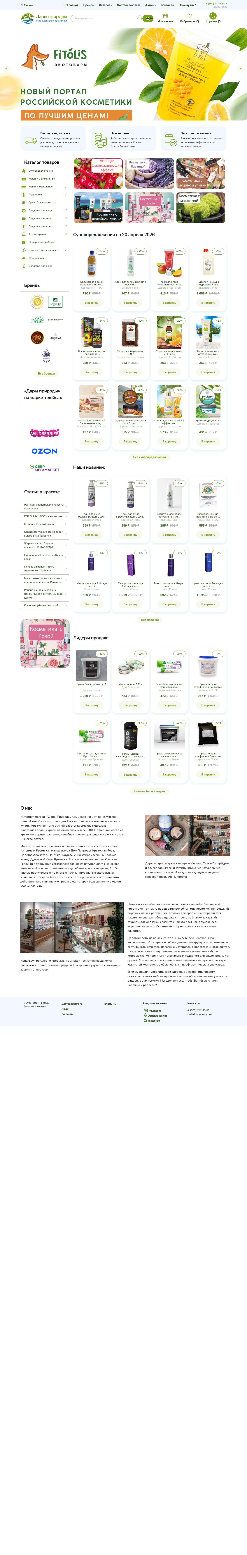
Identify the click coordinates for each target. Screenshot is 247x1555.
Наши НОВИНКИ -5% (37, 178)
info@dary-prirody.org (199, 1014)
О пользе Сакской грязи (39, 524)
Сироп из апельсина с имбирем (169, 352)
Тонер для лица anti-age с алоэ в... (169, 585)
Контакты (167, 5)
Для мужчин (32, 258)
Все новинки (150, 620)
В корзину (91, 303)
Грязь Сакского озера (37, 202)
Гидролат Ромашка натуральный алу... (208, 283)
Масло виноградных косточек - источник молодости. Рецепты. (43, 580)
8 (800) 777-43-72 (216, 3)
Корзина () (213, 21)
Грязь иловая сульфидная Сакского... (208, 685)
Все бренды (46, 374)
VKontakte (152, 1011)
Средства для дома (36, 266)
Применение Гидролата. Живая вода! (43, 557)
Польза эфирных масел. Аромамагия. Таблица (39, 568)
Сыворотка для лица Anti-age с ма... (130, 585)
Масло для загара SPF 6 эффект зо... (169, 422)
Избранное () (189, 21)
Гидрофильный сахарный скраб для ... (130, 422)
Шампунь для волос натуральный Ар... (169, 515)
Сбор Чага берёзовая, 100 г (130, 352)
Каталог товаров (41, 162)
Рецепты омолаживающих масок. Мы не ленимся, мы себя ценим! (43, 593)
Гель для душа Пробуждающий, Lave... (130, 515)
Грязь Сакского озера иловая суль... (169, 755)
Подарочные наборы (37, 242)
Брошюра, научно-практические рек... (208, 515)
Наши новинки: (89, 467)
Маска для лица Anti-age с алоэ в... (91, 585)
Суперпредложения (36, 171)
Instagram (152, 1021)
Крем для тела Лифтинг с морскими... (130, 283)
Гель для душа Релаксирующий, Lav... (91, 515)
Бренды (88, 5)
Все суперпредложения (150, 457)
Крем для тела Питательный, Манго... (169, 283)
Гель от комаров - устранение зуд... (208, 352)
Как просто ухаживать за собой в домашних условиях (43, 533)
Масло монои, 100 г (130, 684)
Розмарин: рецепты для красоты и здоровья (44, 506)
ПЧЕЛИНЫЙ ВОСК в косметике (43, 516)
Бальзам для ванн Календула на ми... (91, 283)
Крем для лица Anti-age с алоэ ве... (208, 585)
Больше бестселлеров (149, 791)
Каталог (104, 5)
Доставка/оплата (129, 5)
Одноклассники (155, 1016)
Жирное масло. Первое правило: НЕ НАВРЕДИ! (38, 545)
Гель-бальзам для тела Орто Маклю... (91, 755)
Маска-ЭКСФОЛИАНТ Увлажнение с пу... (91, 422)
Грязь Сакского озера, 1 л (91, 685)
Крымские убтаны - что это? (41, 605)
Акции (149, 5)
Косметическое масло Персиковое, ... (91, 352)
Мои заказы (165, 21)
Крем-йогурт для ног (208, 420)
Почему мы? (187, 5)
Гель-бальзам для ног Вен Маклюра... (169, 685)
